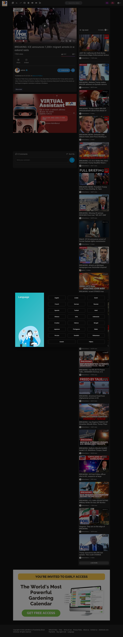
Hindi (95, 310)
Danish (62, 341)
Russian (96, 304)
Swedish (76, 335)
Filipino (91, 341)
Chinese (56, 316)
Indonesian (96, 316)
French (57, 304)
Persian (57, 335)
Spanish (56, 310)
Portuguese (76, 329)
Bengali (96, 323)
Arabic (76, 298)
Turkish (76, 310)
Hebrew (76, 323)
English (57, 298)
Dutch (96, 298)
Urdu (76, 316)
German (76, 304)
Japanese (57, 329)
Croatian (56, 323)
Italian (96, 329)
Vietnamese (96, 335)
